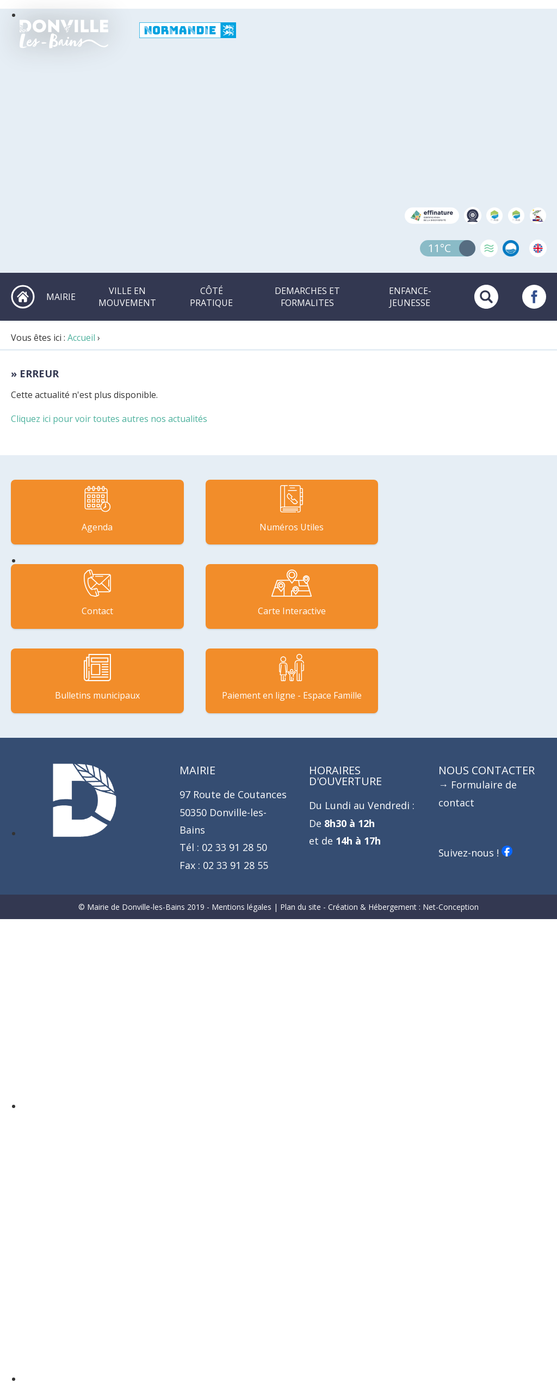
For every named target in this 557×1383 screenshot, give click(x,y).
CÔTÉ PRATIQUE (212, 296)
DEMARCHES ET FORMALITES (308, 296)
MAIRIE (63, 296)
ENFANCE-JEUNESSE (410, 296)
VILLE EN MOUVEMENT (129, 296)
